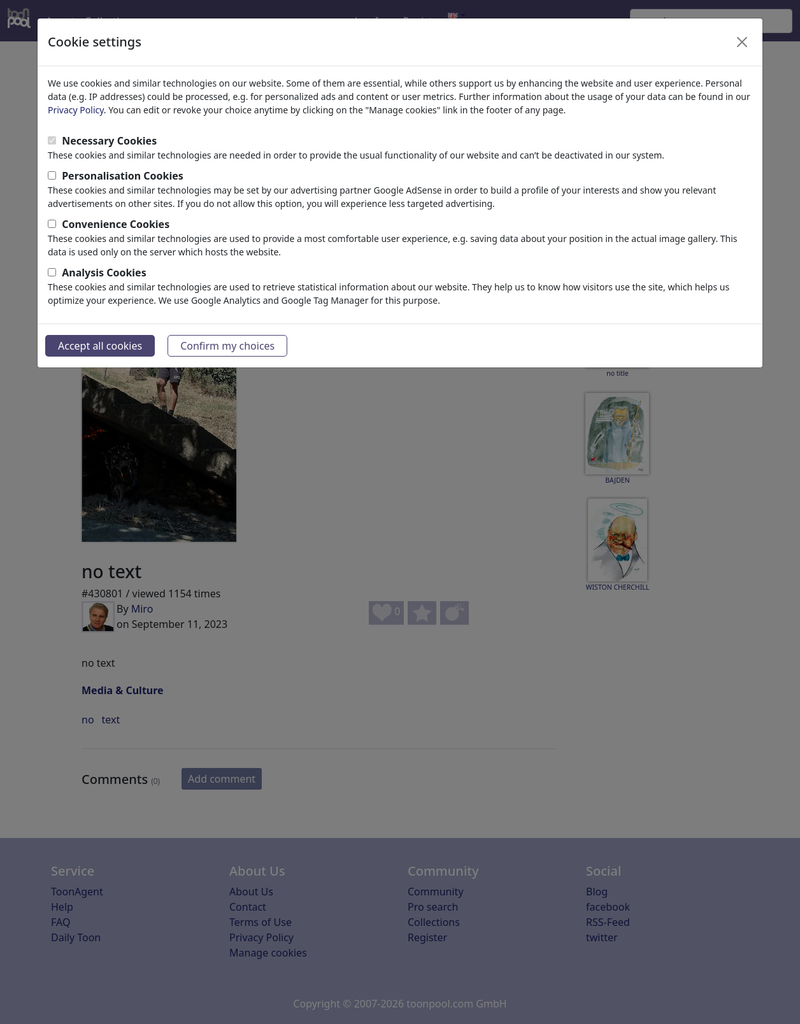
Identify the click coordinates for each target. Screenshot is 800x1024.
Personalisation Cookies (122, 176)
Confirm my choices (227, 346)
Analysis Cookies (104, 273)
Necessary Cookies (109, 141)
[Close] (742, 42)
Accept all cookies (100, 346)
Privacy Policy (76, 110)
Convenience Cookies (115, 224)
